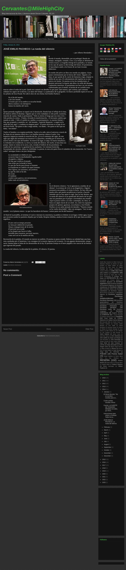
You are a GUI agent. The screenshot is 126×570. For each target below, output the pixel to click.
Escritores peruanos (108, 307)
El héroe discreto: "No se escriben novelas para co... (111, 396)
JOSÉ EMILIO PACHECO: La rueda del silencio (28, 49)
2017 (104, 465)
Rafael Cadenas (108, 356)
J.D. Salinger (119, 330)
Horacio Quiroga (112, 329)
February (107, 427)
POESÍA (103, 354)
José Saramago (115, 339)
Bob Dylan (112, 267)
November (107, 453)
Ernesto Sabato (115, 280)
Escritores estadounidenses (111, 297)
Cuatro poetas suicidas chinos (109, 401)
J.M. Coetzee (106, 332)
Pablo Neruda (117, 350)
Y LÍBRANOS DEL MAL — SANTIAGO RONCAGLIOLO (115, 127)
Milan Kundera (106, 348)
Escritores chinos (108, 289)
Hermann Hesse (112, 327)
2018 (104, 468)
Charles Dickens (104, 270)
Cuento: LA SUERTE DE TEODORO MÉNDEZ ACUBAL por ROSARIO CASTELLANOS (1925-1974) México (111, 73)
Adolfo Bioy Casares (105, 262)
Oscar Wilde (107, 350)
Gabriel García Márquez (115, 320)
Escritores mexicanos (14, 265)
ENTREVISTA (111, 278)
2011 (104, 381)
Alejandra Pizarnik (105, 263)
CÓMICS (105, 273)
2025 (104, 482)
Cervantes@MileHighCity (33, 8)
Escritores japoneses (114, 304)
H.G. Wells (111, 325)
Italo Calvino (109, 330)
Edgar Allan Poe (115, 274)
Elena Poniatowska (105, 276)
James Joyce (116, 334)
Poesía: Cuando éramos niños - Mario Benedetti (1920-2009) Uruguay (116, 239)
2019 (104, 471)
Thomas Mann (119, 362)
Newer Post (7, 329)
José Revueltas (104, 339)
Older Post (89, 329)
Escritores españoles (115, 294)
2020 (104, 474)
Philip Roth (104, 352)
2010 (104, 378)
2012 (104, 383)
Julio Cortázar (115, 343)
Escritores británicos (108, 285)
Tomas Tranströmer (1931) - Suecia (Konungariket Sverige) (115, 110)
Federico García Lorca (108, 316)
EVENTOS (105, 314)
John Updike (103, 338)
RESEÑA (105, 360)
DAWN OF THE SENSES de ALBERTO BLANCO (115, 185)
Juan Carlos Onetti (116, 341)
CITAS (120, 271)
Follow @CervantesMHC (108, 59)
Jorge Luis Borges (115, 338)
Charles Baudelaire (114, 269)
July (105, 441)
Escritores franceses (106, 300)
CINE (113, 271)
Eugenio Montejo (117, 313)
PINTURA (116, 352)
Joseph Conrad (104, 341)
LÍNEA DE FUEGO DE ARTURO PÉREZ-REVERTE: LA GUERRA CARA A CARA (116, 167)
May (105, 436)
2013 (104, 386)
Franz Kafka (108, 318)
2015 (104, 459)
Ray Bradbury (114, 358)
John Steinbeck (116, 336)
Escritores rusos (106, 309)
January (107, 392)
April (105, 433)
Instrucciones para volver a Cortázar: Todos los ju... (110, 415)
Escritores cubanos (117, 291)
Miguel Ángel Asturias (117, 346)
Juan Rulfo (103, 343)
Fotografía (119, 316)
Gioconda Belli (106, 322)
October (107, 450)
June (106, 438)
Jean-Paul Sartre (104, 336)
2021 (104, 477)
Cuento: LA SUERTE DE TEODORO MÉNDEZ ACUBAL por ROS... (111, 407)
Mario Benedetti (112, 345)
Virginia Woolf (105, 364)
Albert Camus (117, 262)
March (106, 430)
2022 (104, 479)
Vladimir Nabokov (117, 364)
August (106, 444)
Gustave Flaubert (105, 323)
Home (49, 329)
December (107, 456)
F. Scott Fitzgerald (118, 314)
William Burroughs (108, 366)
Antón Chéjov (112, 265)
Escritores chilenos (116, 287)
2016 (104, 462)
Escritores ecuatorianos (108, 292)
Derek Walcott (104, 274)
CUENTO (115, 273)
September (108, 447)
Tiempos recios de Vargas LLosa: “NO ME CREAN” (115, 202)
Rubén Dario (109, 362)
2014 (104, 389)
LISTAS (102, 345)
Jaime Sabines (104, 334)
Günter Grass (117, 322)
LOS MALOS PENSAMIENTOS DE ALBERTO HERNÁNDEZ (114, 92)
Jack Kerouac (116, 332)
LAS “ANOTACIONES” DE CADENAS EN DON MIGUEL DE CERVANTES (115, 147)
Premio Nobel (117, 354)
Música (114, 348)
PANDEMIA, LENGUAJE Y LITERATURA (113, 220)
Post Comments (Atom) (52, 336)
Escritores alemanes (106, 282)
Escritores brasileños (116, 283)
